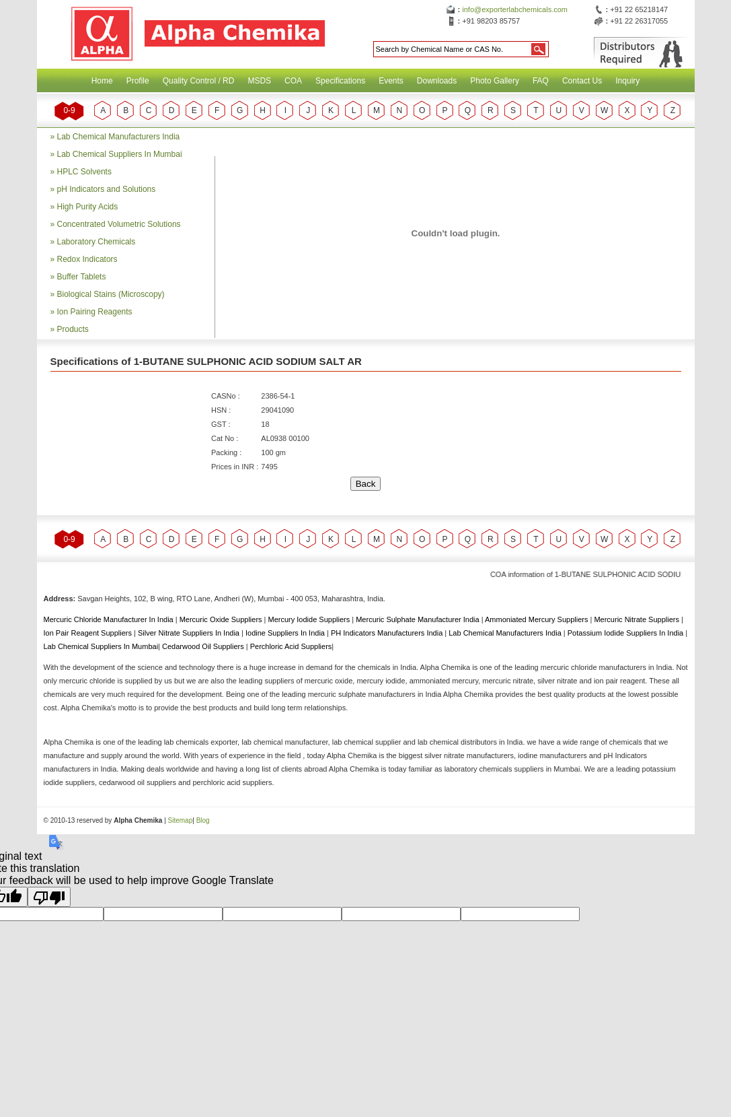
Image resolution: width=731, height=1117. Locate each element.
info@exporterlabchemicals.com (515, 9)
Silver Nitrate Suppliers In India (189, 633)
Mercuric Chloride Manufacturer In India (110, 619)
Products (73, 329)
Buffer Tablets (81, 276)
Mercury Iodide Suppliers (310, 619)
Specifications (340, 81)
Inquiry (627, 81)
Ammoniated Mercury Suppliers (537, 619)
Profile (137, 81)
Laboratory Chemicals (96, 241)
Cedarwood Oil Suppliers (204, 646)
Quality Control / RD (199, 81)
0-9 (69, 110)
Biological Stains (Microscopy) (111, 294)
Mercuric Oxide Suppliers (221, 619)
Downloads (437, 81)
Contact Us (582, 81)
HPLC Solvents (84, 171)
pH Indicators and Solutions (106, 189)
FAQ (541, 81)
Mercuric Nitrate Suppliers (637, 619)
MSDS (259, 81)
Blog (203, 820)
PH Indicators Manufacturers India (388, 633)
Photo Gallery (494, 81)
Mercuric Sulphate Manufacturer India (418, 619)
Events (391, 81)
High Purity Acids (87, 206)
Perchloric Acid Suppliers (291, 646)
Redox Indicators (87, 259)
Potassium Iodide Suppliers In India (627, 633)
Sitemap (180, 820)
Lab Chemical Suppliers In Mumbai (119, 154)
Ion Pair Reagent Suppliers (89, 633)
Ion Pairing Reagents (94, 311)
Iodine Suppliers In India (286, 633)
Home (102, 81)
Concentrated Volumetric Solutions (119, 224)
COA (293, 81)
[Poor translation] (49, 897)
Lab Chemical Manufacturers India (118, 136)
